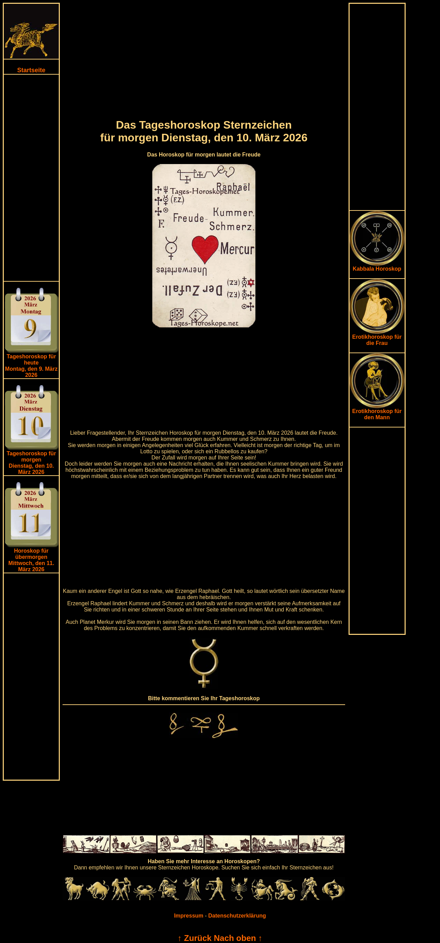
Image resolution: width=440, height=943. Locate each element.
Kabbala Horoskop (377, 266)
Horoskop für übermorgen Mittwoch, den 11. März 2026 (31, 560)
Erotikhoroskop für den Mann (377, 411)
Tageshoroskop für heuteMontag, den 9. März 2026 (31, 366)
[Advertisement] (31, 178)
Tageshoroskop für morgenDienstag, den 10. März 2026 (31, 463)
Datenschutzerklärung (237, 916)
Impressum (188, 916)
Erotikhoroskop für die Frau (377, 337)
